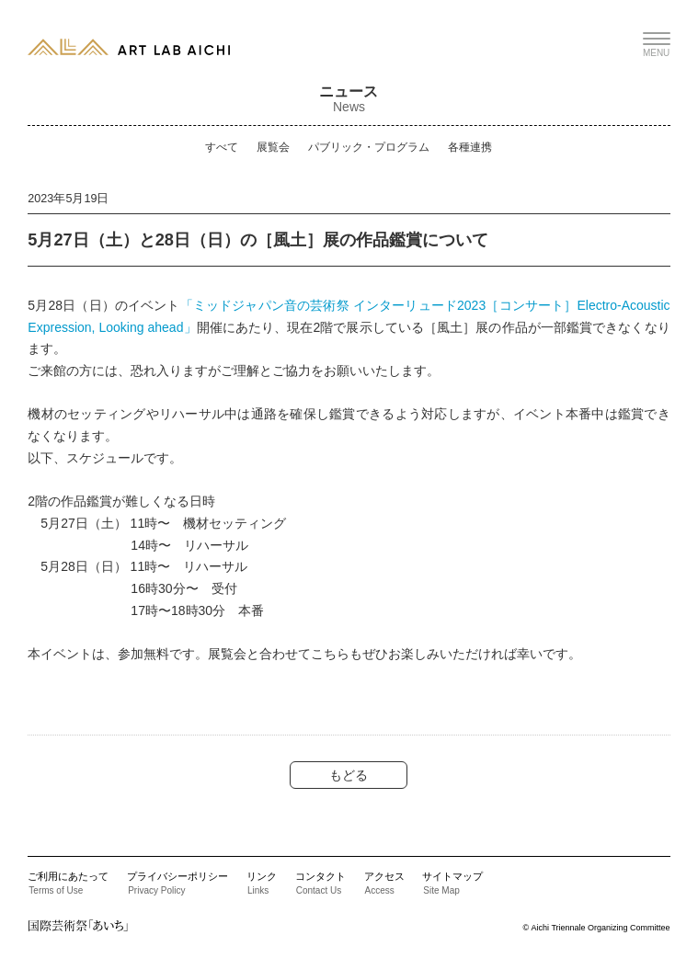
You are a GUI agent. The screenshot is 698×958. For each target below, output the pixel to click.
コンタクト (320, 883)
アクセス (384, 883)
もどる (348, 775)
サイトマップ (452, 883)
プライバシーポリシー (177, 883)
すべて (221, 147)
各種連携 (470, 147)
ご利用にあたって (68, 883)
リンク (261, 883)
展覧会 (273, 147)
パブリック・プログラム (368, 147)
